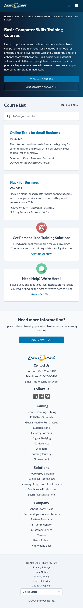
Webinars (41, 448)
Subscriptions (41, 427)
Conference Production (41, 489)
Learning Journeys (41, 453)
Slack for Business (24, 182)
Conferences (41, 443)
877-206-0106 (47, 371)
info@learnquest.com (45, 381)
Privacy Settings (41, 567)
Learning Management (41, 494)
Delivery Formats (41, 432)
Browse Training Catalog (41, 411)
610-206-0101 (48, 376)
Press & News (41, 540)
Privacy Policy (41, 576)
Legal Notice (41, 571)
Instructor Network (41, 524)
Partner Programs (41, 519)
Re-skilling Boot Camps (41, 478)
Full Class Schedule (41, 417)
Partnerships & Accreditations (41, 514)
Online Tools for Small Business (35, 132)
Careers (41, 535)
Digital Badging (41, 438)
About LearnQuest (41, 508)
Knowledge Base (41, 545)
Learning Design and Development (41, 484)
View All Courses (41, 79)
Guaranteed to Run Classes (41, 422)
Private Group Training (41, 473)
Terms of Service (41, 580)
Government (41, 459)
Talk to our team (41, 339)
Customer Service (41, 529)
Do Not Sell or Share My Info (41, 562)
